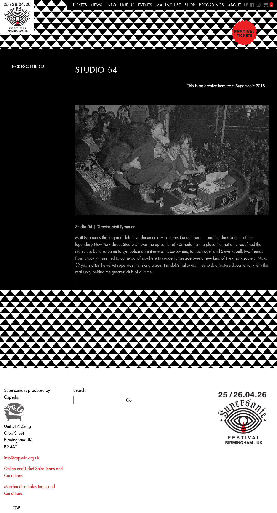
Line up (127, 5)
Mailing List (168, 5)
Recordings (211, 5)
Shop (190, 5)
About (234, 5)
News (96, 5)
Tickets (80, 5)
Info (111, 5)
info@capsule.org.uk (21, 458)
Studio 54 (96, 70)
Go (129, 400)
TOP (16, 507)
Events (145, 5)
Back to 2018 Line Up (28, 66)
